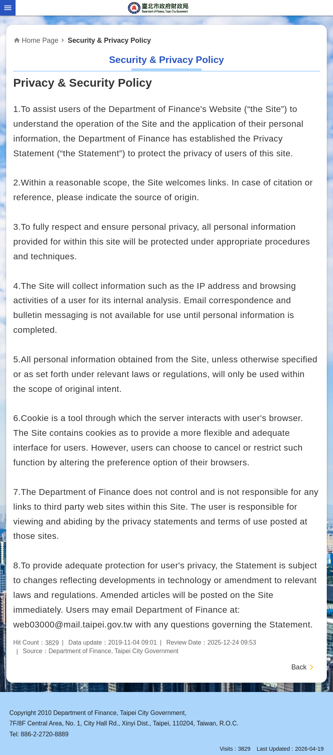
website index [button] (8, 8)
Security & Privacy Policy (109, 40)
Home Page (40, 40)
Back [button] (299, 667)
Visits (226, 749)
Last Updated (273, 749)
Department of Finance (159, 8)
